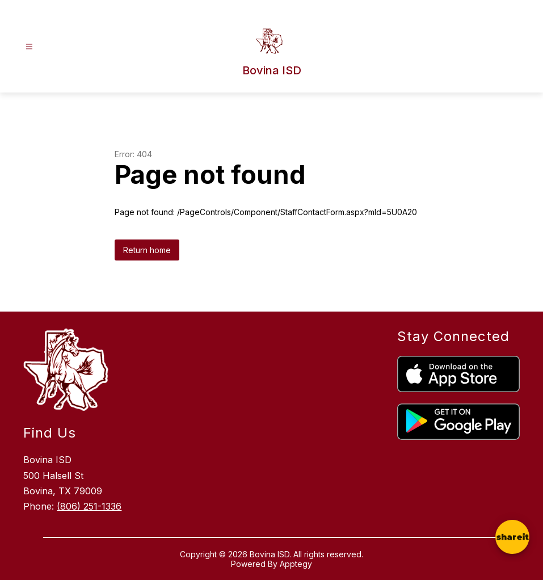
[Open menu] (29, 46)
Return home (147, 250)
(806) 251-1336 (89, 506)
